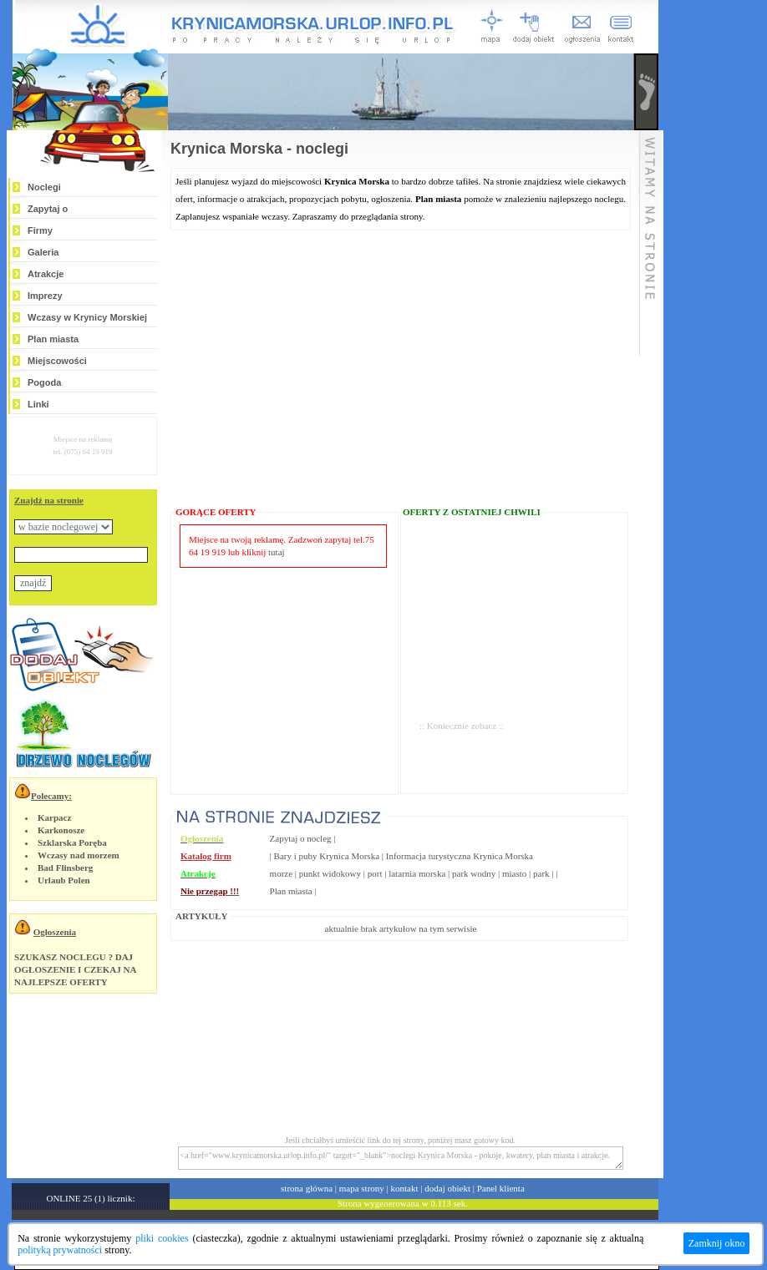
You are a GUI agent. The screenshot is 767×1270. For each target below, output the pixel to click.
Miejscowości (57, 361)
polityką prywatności (60, 1250)
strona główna (307, 1188)
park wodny (473, 873)
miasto (514, 873)
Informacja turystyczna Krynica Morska (459, 856)
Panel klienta (501, 1188)
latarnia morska (417, 873)
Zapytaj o (48, 209)
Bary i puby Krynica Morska (326, 856)
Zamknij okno (716, 1243)
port (375, 873)
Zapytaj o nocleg (301, 838)
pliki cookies (161, 1238)
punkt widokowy (330, 873)
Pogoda (44, 382)
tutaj (276, 552)
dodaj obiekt (447, 1188)
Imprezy (45, 296)
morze (281, 873)
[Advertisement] (715, 252)
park (541, 873)
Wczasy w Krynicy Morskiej (87, 317)
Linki (38, 404)
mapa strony (361, 1188)
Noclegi (44, 187)
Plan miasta (53, 339)
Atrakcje (45, 274)
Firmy (40, 230)
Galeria (43, 252)
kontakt (405, 1188)
